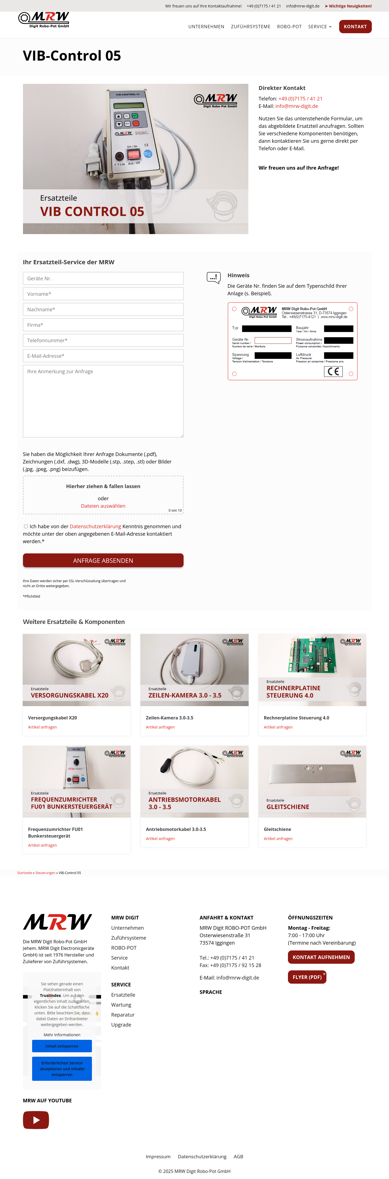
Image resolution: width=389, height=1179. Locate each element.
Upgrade (121, 1024)
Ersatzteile (123, 994)
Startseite (24, 872)
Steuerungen (45, 872)
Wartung (121, 1004)
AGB (238, 1156)
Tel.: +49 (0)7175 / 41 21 (227, 957)
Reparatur (123, 1014)
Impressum (158, 1156)
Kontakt (355, 27)
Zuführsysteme (251, 27)
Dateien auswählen (103, 505)
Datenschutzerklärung (95, 526)
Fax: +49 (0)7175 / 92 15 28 (230, 965)
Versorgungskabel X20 (52, 718)
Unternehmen (206, 27)
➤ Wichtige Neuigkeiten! (348, 6)
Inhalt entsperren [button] (61, 1046)
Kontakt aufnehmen (321, 957)
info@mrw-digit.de (303, 6)
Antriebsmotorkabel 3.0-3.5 (176, 829)
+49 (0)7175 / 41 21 (264, 6)
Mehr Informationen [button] (61, 1034)
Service (317, 27)
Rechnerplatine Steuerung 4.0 (296, 718)
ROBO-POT (289, 27)
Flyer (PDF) (307, 977)
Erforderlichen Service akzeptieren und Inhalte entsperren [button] (62, 1068)
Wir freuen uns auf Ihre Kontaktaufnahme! (203, 6)
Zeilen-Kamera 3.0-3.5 (169, 718)
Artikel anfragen (42, 727)
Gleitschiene (277, 829)
